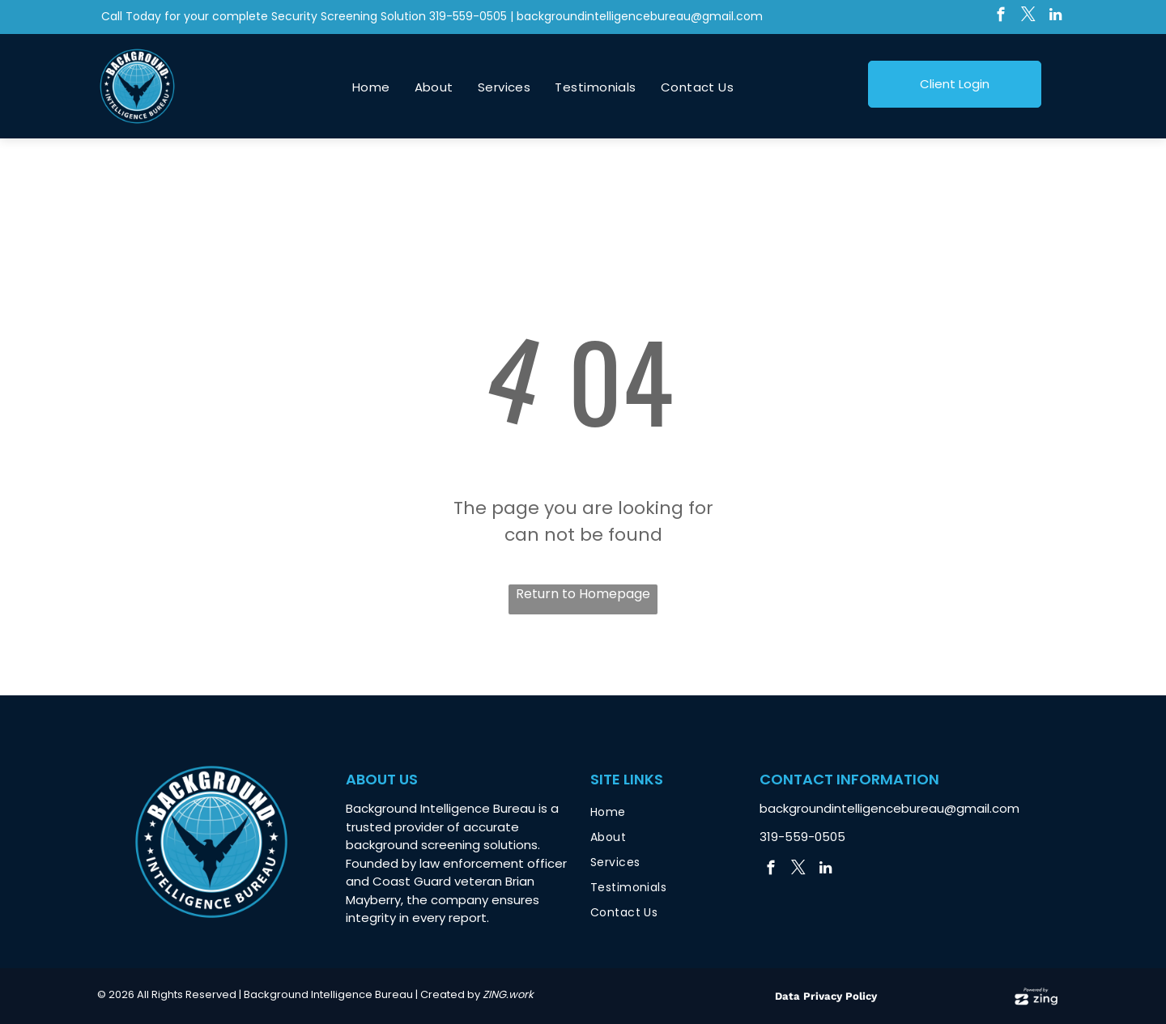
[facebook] (1000, 17)
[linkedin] (1055, 17)
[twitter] (1028, 17)
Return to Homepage (583, 593)
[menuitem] (371, 87)
